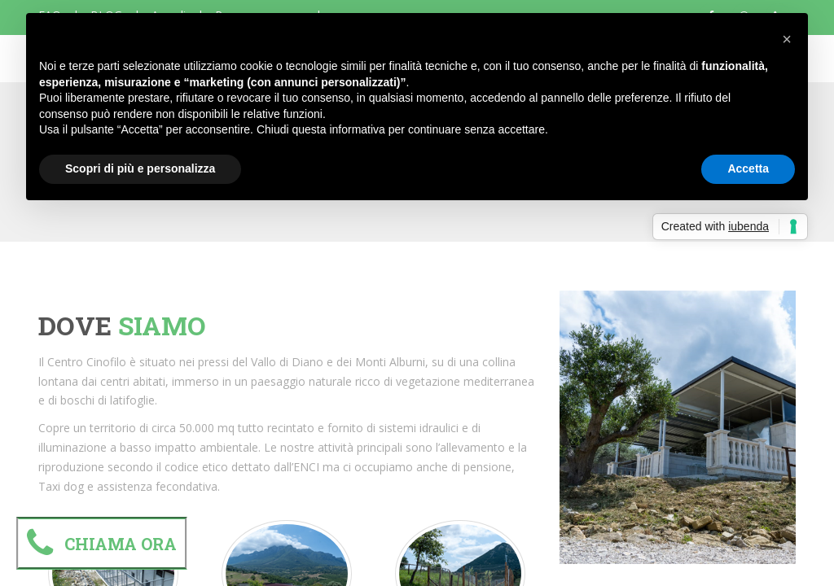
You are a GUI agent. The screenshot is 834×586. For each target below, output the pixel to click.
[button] (787, 39)
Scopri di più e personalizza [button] (140, 168)
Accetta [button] (748, 168)
